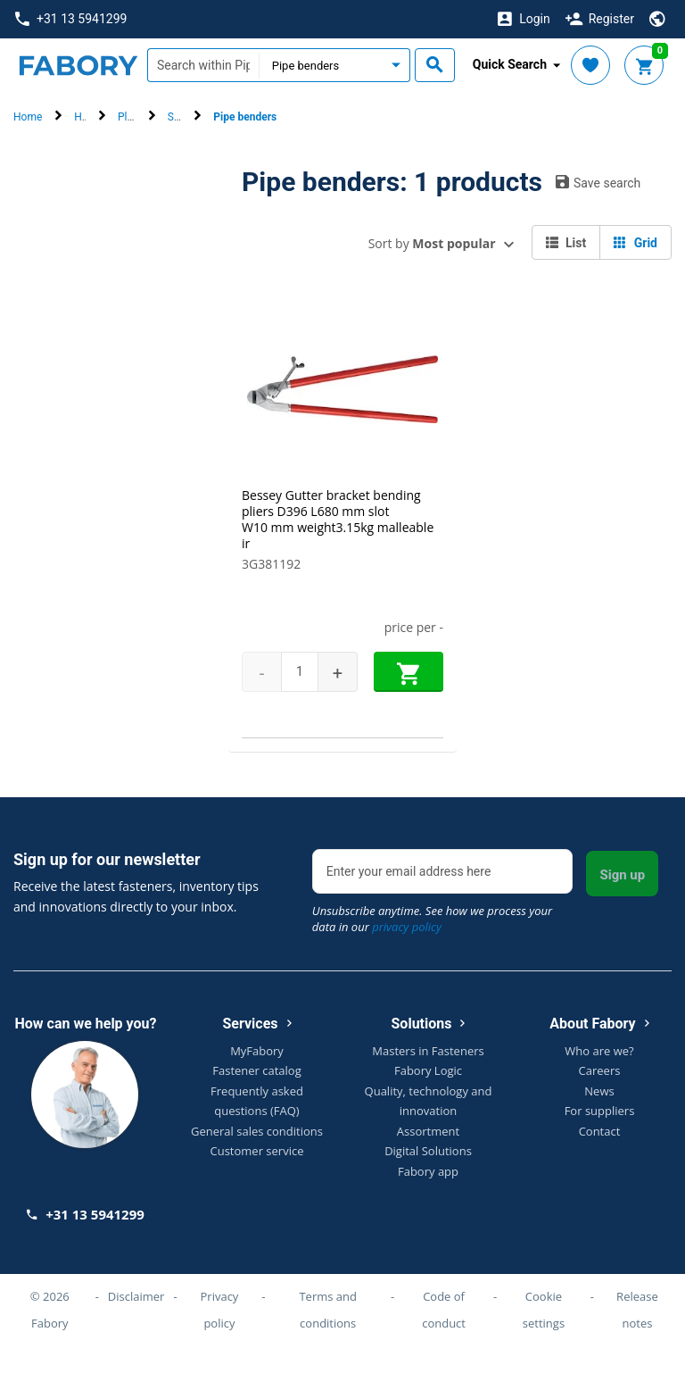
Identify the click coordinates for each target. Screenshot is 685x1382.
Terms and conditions (328, 1309)
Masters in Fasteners (427, 1051)
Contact (600, 1131)
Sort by (432, 243)
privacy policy (407, 927)
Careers (600, 1070)
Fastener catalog (256, 1070)
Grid (635, 243)
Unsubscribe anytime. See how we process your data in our (432, 919)
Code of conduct (444, 1309)
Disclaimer (136, 1296)
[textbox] (203, 65)
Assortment (428, 1131)
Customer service (257, 1151)
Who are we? (599, 1051)
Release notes (637, 1309)
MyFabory (257, 1051)
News (599, 1091)
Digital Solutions (428, 1151)
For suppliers (600, 1111)
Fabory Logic (428, 1070)
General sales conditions (257, 1131)
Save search (598, 182)
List (566, 243)
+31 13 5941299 (71, 19)
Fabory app (428, 1171)
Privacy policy (220, 1309)
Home (27, 117)
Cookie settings (544, 1309)
